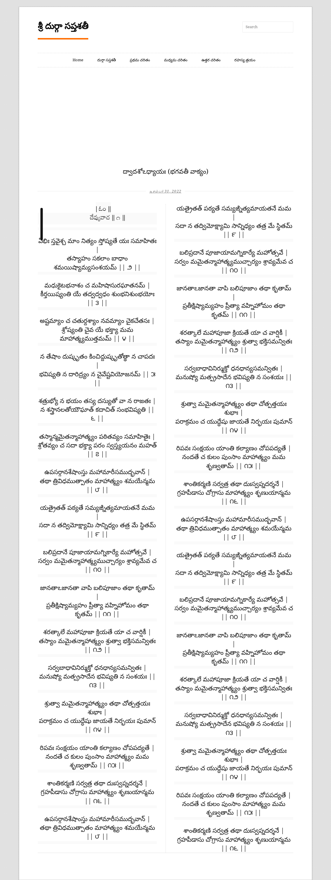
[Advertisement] (165, 123)
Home (78, 60)
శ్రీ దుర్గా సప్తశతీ (63, 26)
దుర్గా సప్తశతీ (106, 60)
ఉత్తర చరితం (211, 60)
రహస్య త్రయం (245, 60)
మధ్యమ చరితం (176, 60)
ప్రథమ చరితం (140, 60)
